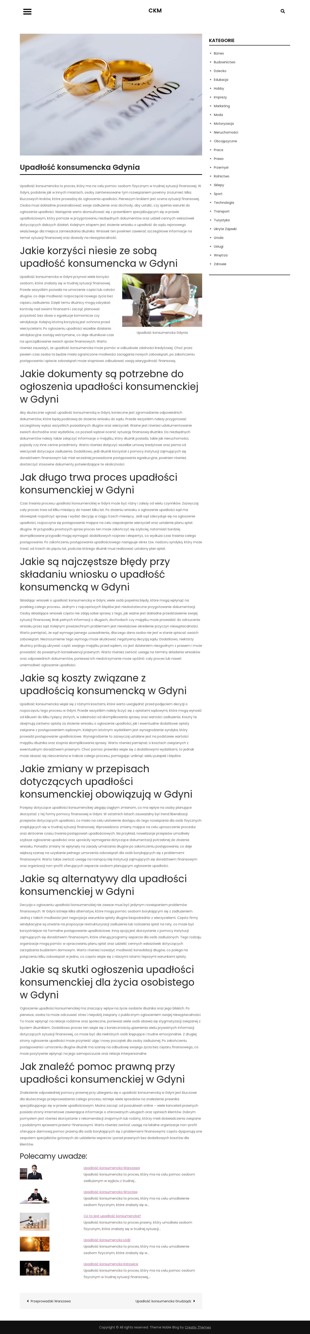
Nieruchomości (226, 132)
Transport (222, 211)
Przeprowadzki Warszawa (51, 1301)
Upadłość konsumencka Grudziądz (163, 1301)
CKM (155, 10)
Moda (218, 114)
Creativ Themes (198, 1327)
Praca (218, 150)
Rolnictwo (221, 176)
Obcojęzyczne (225, 141)
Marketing (222, 106)
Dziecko (220, 71)
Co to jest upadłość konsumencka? (112, 1216)
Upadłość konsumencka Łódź (107, 1240)
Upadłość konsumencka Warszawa (112, 1168)
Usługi (218, 246)
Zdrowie (220, 264)
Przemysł (221, 167)
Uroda (218, 237)
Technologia (224, 202)
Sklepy (219, 185)
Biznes (219, 53)
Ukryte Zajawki (225, 229)
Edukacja (221, 79)
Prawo (219, 158)
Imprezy (220, 97)
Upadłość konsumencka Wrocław (110, 1192)
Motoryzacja (224, 123)
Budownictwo (224, 62)
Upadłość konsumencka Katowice (111, 1264)
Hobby (219, 88)
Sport (218, 193)
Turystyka (222, 220)
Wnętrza (221, 255)
